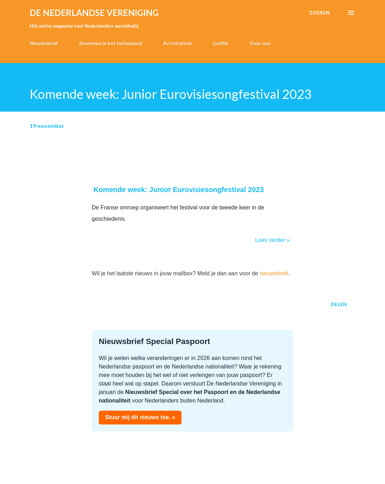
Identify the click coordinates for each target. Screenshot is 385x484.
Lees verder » (272, 240)
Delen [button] (339, 304)
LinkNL (221, 43)
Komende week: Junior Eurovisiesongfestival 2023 (178, 189)
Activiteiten (177, 43)
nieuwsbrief (274, 273)
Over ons (260, 43)
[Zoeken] (319, 13)
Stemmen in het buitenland (110, 43)
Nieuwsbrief (44, 43)
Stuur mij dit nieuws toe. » (140, 417)
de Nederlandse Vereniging (94, 12)
